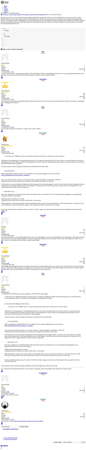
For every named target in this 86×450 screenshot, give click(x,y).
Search (6, 9)
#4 (8, 152)
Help (5, 7)
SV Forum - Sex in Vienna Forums (12, 14)
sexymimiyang (43, 373)
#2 (8, 98)
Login (5, 12)
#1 (8, 70)
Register (6, 10)
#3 (8, 125)
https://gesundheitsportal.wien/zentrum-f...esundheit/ (15, 175)
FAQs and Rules (40, 14)
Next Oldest (6, 429)
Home (5, 6)
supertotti (43, 215)
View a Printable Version (10, 437)
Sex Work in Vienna (28, 14)
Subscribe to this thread (10, 439)
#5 (8, 234)
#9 (8, 418)
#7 (8, 292)
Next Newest (14, 429)
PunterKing (43, 79)
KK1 (43, 51)
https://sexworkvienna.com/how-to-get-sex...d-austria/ (28, 421)
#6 (8, 263)
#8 (8, 392)
